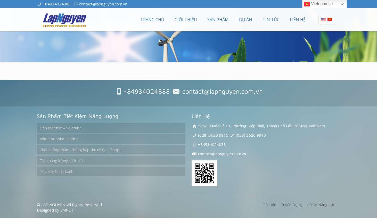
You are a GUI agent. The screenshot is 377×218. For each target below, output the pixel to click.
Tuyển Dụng (291, 204)
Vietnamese (318, 4)
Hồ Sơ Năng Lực (320, 204)
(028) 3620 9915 (213, 135)
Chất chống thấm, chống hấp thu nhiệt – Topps (80, 149)
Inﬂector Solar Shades (59, 138)
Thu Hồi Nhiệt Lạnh (56, 171)
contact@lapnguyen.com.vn (103, 3)
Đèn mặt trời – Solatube (61, 127)
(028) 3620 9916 (251, 135)
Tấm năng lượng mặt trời (62, 160)
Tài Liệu (269, 204)
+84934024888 (57, 3)
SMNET (66, 210)
